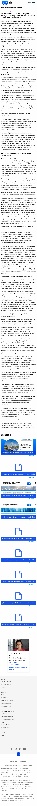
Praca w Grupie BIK (6, 706)
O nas (2, 694)
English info (13, 761)
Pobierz (32, 455)
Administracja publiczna (7, 690)
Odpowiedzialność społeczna (8, 700)
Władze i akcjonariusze (6, 703)
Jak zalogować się (5, 730)
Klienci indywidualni (6, 681)
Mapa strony (23, 761)
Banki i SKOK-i (4, 687)
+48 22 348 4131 (14, 662)
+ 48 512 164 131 (14, 665)
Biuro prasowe (4, 709)
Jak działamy (4, 697)
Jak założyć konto (5, 727)
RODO (2, 722)
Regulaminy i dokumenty (7, 713)
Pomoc (2, 735)
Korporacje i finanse (6, 684)
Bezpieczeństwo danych (7, 716)
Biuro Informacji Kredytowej (12, 8)
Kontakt (3, 732)
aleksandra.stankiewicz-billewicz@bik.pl (18, 668)
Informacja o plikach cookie (7, 719)
